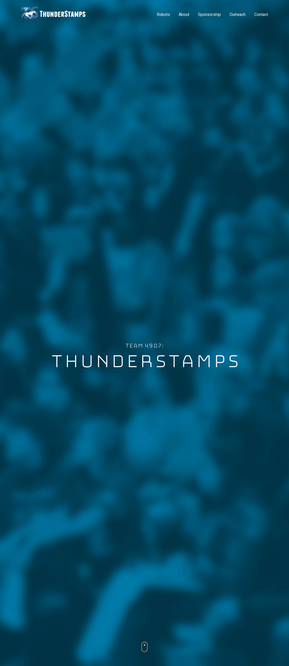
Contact (261, 14)
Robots (163, 14)
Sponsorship (209, 14)
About (184, 14)
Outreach (238, 14)
